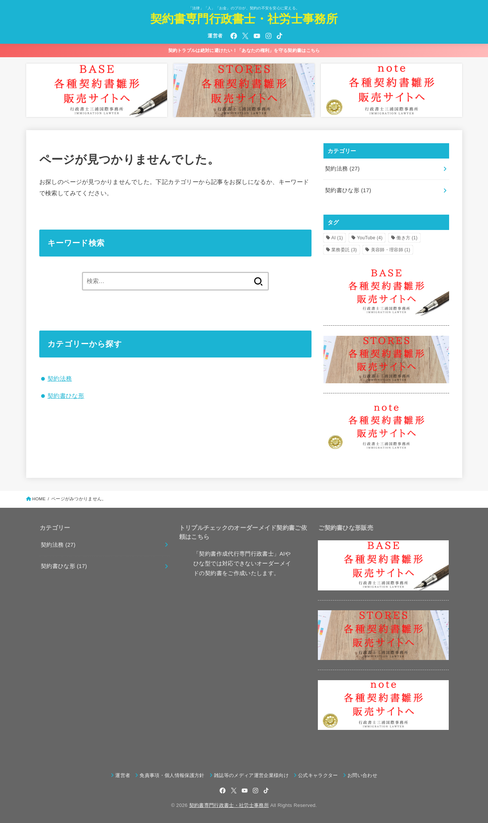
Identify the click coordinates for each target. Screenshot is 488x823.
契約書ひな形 (65, 395)
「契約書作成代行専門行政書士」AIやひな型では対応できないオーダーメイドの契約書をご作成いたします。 (242, 563)
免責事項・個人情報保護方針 (171, 775)
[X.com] (245, 36)
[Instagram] (268, 36)
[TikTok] (279, 36)
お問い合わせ (362, 775)
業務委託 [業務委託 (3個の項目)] (344, 249)
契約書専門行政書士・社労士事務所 (244, 18)
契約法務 (59, 378)
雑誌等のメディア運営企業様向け (251, 775)
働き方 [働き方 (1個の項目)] (406, 237)
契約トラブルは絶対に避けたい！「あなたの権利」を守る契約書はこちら (244, 50)
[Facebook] (233, 36)
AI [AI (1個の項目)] (337, 237)
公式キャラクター (318, 775)
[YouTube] (257, 36)
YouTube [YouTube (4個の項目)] (370, 237)
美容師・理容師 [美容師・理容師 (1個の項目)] (390, 249)
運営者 (215, 36)
